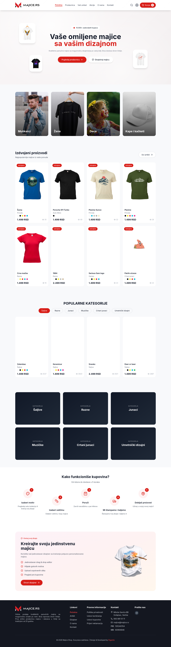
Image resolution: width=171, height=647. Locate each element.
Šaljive (44, 310)
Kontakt (110, 5)
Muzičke (85, 310)
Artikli (72, 616)
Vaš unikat (82, 5)
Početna (58, 5)
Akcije (92, 5)
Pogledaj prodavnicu (72, 59)
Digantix (111, 640)
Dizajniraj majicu (100, 59)
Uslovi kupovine (94, 620)
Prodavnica (70, 5)
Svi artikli (147, 155)
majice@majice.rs (121, 622)
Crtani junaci (101, 310)
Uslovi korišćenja (94, 616)
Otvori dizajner (32, 582)
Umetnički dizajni (122, 310)
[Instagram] (137, 613)
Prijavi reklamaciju (95, 623)
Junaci (70, 310)
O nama (101, 5)
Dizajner (73, 620)
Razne (57, 310)
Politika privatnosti (95, 612)
